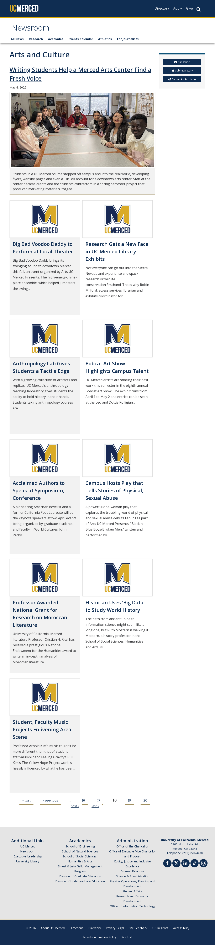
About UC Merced (53, 930)
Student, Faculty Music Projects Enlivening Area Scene (42, 731)
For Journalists (128, 41)
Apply (177, 8)
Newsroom (32, 30)
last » (95, 808)
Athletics (105, 41)
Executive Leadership (28, 858)
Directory (161, 8)
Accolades (55, 41)
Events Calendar (81, 41)
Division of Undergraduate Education (80, 883)
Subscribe (182, 64)
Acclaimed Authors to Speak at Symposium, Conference (39, 492)
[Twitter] (176, 864)
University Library (27, 863)
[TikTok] (194, 864)
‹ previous (50, 802)
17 (98, 802)
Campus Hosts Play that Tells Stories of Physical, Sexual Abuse (114, 492)
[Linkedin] (185, 866)
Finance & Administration (132, 878)
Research (36, 41)
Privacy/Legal (115, 930)
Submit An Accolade (182, 81)
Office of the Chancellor (132, 848)
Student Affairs (132, 893)
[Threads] (203, 864)
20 (145, 802)
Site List (126, 939)
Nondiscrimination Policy (99, 939)
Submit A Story (182, 72)
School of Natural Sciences (80, 853)
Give (189, 8)
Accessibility (181, 930)
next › (75, 808)
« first (26, 802)
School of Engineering (80, 848)
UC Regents (160, 930)
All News (17, 41)
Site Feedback (138, 930)
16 (83, 802)
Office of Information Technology (132, 908)
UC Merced (27, 848)
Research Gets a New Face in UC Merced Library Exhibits (116, 253)
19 (129, 802)
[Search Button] (198, 9)
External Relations (132, 873)
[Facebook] (167, 866)
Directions (76, 930)
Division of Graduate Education (80, 878)
